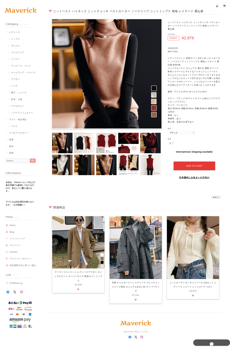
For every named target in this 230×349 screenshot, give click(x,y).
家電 (11, 139)
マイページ (15, 245)
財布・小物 (16, 99)
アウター (15, 79)
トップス (15, 39)
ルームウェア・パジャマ (23, 72)
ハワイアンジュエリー (22, 113)
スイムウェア (17, 52)
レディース (14, 32)
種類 (169, 128)
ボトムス (15, 45)
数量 (169, 139)
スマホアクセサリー (19, 133)
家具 (11, 146)
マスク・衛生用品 (18, 119)
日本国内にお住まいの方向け (194, 174)
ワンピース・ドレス (21, 66)
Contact (14, 252)
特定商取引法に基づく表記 (23, 265)
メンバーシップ (17, 238)
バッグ (14, 86)
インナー (15, 59)
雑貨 (11, 153)
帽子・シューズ (19, 92)
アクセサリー (17, 106)
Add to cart (194, 163)
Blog (12, 232)
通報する (216, 194)
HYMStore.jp (16, 283)
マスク (14, 126)
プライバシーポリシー (20, 258)
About (13, 225)
